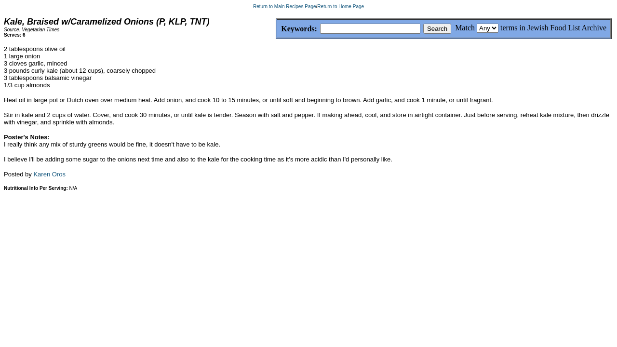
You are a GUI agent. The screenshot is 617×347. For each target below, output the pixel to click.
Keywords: (276, 29)
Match (465, 28)
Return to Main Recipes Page (284, 6)
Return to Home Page (340, 6)
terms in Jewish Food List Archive (553, 28)
